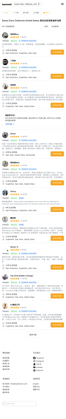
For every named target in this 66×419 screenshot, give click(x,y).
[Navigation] (62, 4)
